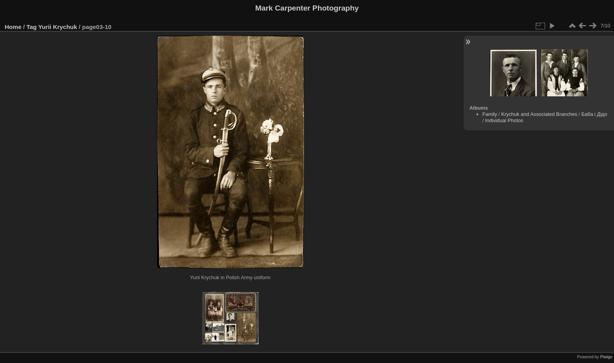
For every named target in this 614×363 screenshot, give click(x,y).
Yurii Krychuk (57, 26)
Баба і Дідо (594, 114)
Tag (32, 26)
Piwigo (606, 356)
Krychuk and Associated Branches (539, 114)
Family (489, 114)
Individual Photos (504, 120)
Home (13, 26)
